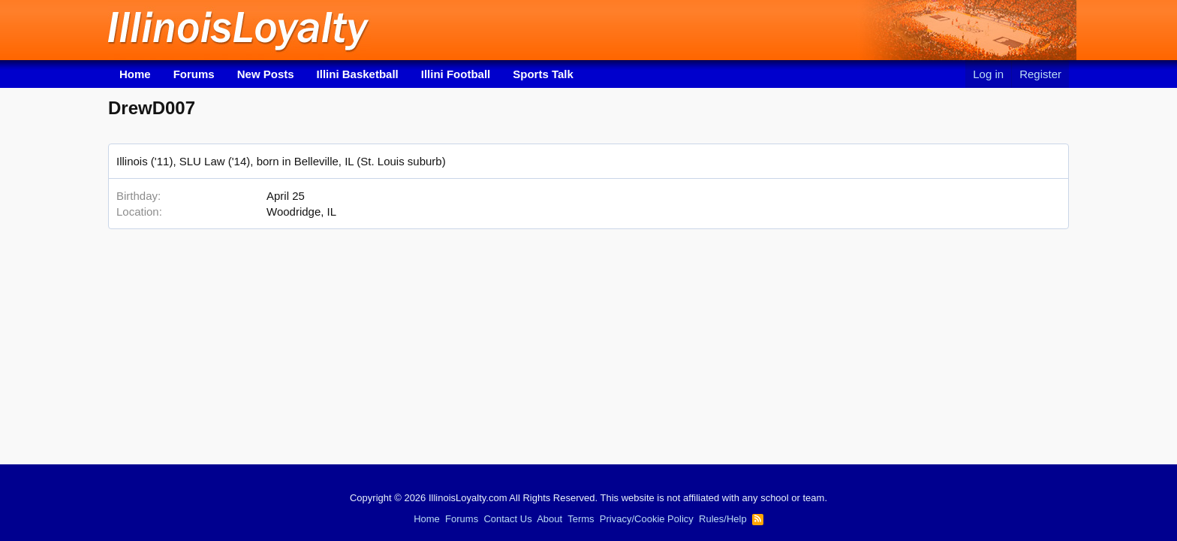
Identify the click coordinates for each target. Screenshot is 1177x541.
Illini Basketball (358, 74)
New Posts (265, 74)
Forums (194, 74)
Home (135, 74)
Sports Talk (543, 74)
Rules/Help (723, 518)
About (549, 518)
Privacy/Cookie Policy (647, 518)
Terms (580, 518)
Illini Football (456, 74)
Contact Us (507, 518)
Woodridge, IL (301, 211)
